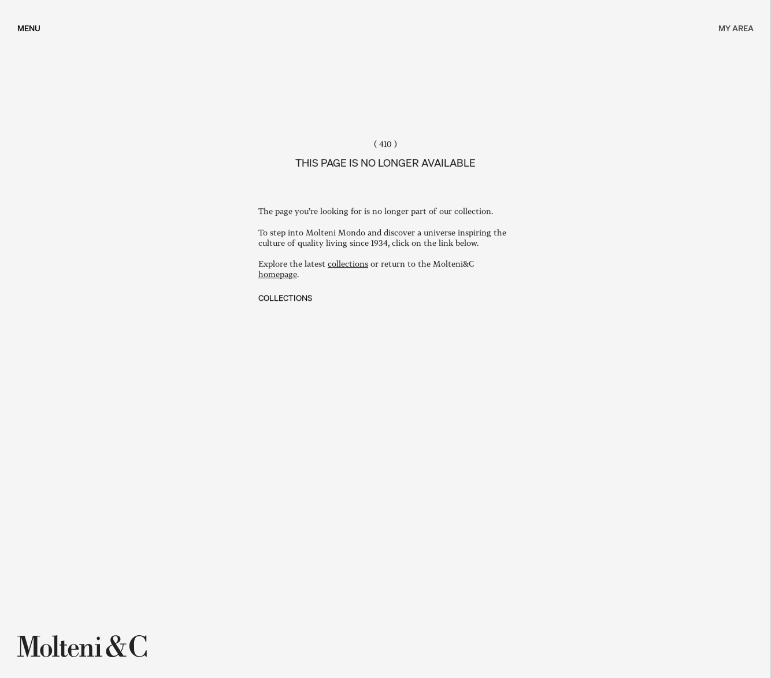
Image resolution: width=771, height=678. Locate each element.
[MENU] (28, 27)
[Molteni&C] (83, 646)
